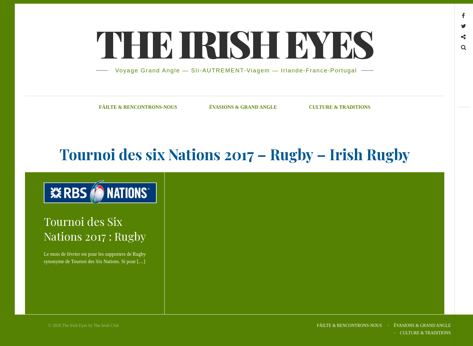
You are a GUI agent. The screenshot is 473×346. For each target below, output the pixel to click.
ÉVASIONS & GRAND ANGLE (243, 107)
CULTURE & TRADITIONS (339, 107)
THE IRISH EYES (234, 43)
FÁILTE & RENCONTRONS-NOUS (138, 107)
